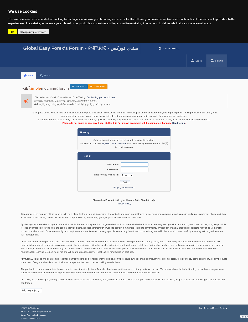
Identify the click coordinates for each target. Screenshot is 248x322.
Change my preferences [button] (33, 32)
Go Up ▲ (223, 308)
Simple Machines (44, 311)
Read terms (178, 123)
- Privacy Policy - (123, 203)
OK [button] (12, 32)
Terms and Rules (211, 308)
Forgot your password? (124, 187)
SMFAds (24, 318)
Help (200, 308)
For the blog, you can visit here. (101, 97)
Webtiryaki (34, 308)
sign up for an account (114, 143)
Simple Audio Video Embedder (33, 315)
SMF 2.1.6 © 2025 (28, 311)
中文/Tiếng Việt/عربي (31, 290)
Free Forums (35, 318)
